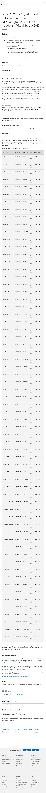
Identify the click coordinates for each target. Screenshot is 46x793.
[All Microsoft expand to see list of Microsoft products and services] (1, 1)
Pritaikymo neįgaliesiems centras (38, 731)
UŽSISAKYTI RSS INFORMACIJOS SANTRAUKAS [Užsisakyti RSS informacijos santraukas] (14, 694)
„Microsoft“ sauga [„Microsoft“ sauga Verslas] (4, 780)
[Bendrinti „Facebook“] (3, 690)
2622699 (4, 666)
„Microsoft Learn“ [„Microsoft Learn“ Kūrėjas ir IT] (19, 780)
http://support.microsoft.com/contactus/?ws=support (14, 92)
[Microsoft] (23, 1)
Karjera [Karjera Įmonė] (32, 778)
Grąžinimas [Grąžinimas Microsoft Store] (18, 761)
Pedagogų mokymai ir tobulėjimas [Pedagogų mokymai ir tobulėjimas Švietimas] (36, 767)
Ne (35, 750)
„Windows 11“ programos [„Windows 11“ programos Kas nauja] (6, 763)
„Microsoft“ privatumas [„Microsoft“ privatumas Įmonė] (35, 782)
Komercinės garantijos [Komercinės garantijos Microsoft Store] (20, 767)
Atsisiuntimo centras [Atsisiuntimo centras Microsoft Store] (19, 759)
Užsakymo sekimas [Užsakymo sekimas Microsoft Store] (19, 763)
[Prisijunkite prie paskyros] (43, 1)
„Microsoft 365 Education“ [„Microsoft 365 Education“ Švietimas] (35, 763)
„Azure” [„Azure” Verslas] (3, 782)
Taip (27, 750)
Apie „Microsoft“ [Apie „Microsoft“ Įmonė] (33, 780)
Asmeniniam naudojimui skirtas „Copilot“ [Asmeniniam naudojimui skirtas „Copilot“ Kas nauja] (8, 759)
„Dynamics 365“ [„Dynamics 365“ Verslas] (4, 784)
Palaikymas (3, 4)
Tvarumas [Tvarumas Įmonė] (32, 786)
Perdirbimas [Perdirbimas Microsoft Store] (18, 765)
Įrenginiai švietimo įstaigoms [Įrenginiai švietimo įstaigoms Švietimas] (36, 759)
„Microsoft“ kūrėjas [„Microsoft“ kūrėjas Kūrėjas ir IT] (19, 778)
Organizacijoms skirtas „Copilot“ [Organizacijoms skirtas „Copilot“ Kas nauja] (7, 757)
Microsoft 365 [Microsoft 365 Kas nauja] (4, 761)
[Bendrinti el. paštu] (9, 690)
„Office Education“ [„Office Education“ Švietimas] (34, 765)
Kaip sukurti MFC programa (8, 672)
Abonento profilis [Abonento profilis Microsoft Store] (19, 757)
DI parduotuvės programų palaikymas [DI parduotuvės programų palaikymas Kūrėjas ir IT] (22, 782)
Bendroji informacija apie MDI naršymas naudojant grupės (15, 676)
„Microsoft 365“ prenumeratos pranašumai (6, 731)
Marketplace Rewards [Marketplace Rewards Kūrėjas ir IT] (19, 791)
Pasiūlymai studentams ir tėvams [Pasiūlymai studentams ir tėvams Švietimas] (36, 769)
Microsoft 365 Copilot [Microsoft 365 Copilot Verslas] (5, 790)
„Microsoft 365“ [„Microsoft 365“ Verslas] (4, 786)
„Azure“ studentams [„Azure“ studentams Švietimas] (34, 772)
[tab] (9, 714)
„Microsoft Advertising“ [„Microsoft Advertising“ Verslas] (5, 788)
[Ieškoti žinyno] (5, 2)
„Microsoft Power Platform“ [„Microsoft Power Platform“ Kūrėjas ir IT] (20, 789)
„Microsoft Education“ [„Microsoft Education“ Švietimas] (34, 757)
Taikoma (5, 29)
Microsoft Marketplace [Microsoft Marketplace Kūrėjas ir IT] (20, 787)
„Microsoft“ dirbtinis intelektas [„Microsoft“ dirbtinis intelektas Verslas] (6, 778)
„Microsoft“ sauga (28, 729)
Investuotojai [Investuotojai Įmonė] (33, 784)
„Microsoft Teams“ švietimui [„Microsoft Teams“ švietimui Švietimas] (35, 761)
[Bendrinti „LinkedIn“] (5, 690)
